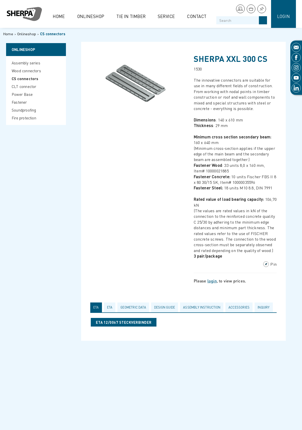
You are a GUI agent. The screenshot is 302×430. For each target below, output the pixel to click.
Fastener (19, 102)
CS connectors (53, 33)
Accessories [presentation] (239, 307)
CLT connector (24, 86)
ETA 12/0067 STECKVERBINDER (123, 322)
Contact (196, 16)
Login (283, 16)
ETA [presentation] (96, 307)
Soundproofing (24, 110)
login (212, 280)
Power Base (22, 94)
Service (166, 16)
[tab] (97, 307)
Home (59, 16)
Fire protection (24, 117)
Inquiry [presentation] (264, 307)
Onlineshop (90, 16)
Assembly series (26, 62)
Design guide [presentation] (164, 307)
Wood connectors (26, 70)
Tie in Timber (131, 16)
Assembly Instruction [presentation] (201, 307)
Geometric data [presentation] (133, 307)
